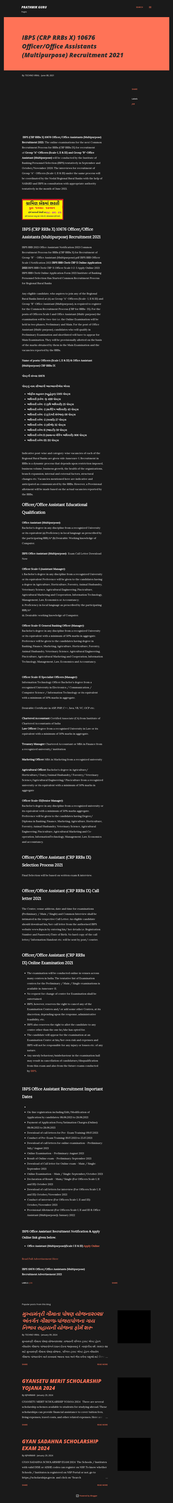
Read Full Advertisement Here (40, 1258)
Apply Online (91, 1246)
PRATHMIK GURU (34, 7)
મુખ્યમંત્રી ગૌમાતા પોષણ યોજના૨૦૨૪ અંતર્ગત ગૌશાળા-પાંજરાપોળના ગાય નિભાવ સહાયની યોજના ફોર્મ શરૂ (62, 1320)
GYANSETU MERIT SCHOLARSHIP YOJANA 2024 (61, 1384)
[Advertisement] (62, 114)
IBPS (33, 1070)
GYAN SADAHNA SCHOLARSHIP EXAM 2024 (60, 1445)
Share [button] (134, 89)
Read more (102, 1364)
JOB (133, 104)
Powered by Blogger (86, 1496)
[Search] (139, 7)
